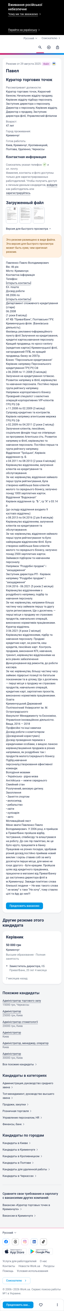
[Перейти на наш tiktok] (43, 1241)
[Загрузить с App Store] (14, 1251)
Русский (10, 1233)
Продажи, (16, 1104)
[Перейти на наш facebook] (6, 1241)
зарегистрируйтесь (18, 193)
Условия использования (32, 1271)
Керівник (14, 937)
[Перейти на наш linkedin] (34, 1241)
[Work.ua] (6, 48)
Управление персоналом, (23, 1117)
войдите (52, 185)
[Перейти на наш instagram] (24, 1241)
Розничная (18, 1111)
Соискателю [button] (17, 1281)
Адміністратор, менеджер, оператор (25, 1043)
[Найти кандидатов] (40, 47)
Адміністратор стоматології (20, 1022)
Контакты (9, 1266)
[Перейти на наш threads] (15, 1241)
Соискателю (51, 38)
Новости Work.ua (29, 1266)
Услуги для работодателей (20, 1261)
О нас (43, 1261)
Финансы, (14, 1124)
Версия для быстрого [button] (29, 228)
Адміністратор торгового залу (22, 1000)
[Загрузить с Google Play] (41, 1251)
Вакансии (20, 1215)
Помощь (8, 1271)
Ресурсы (49, 1266)
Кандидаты (17, 1143)
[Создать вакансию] (49, 47)
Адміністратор (12, 1011)
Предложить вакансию (19, 1304)
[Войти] (57, 47)
